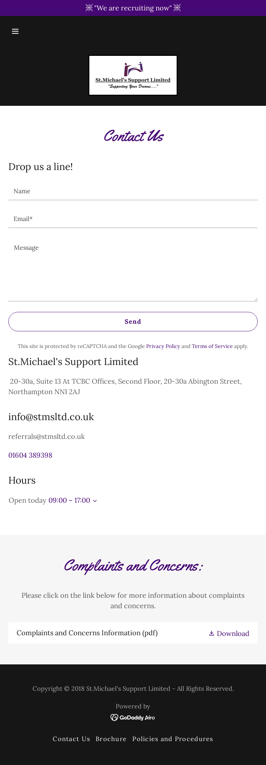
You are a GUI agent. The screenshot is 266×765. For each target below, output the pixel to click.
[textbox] (133, 191)
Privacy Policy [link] (163, 346)
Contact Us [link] (71, 739)
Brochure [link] (111, 739)
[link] (133, 75)
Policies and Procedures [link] (172, 739)
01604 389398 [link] (30, 455)
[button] (15, 31)
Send (133, 321)
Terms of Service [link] (212, 346)
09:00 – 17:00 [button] (69, 500)
